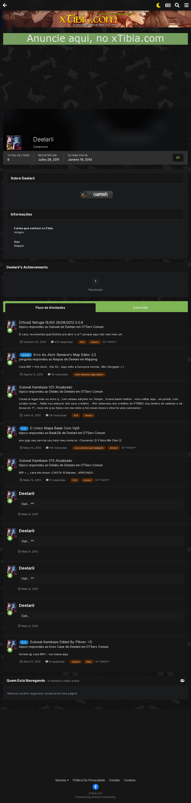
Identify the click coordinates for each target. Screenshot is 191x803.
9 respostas (55, 661)
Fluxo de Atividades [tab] (50, 307)
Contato (114, 780)
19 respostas (58, 374)
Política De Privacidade (89, 780)
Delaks (54, 391)
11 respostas (55, 479)
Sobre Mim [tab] (140, 307)
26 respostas (56, 415)
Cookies (130, 780)
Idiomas (62, 780)
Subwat (54, 327)
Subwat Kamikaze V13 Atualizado (45, 460)
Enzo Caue (56, 646)
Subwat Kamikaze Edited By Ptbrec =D (61, 642)
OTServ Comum (92, 327)
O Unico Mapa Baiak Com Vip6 (54, 428)
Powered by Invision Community (96, 796)
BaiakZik (55, 433)
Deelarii (70, 327)
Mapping (91, 359)
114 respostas (56, 447)
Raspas (58, 359)
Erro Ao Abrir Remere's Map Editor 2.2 (64, 354)
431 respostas (62, 341)
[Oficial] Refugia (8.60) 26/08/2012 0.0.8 (51, 322)
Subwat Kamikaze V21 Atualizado (45, 387)
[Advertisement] (95, 76)
